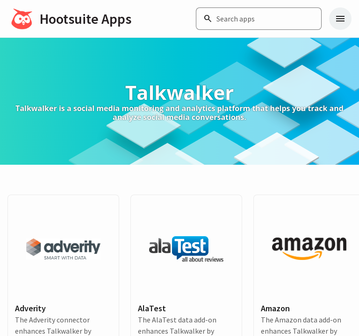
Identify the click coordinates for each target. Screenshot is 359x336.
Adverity (30, 308)
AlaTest (152, 308)
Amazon (275, 308)
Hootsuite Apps (85, 19)
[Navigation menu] (340, 18)
